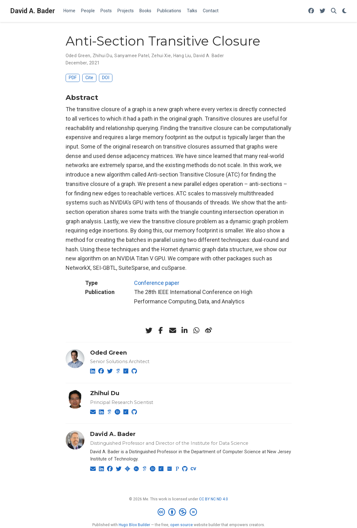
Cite (89, 77)
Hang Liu (182, 55)
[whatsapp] (196, 330)
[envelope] (172, 330)
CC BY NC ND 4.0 (213, 499)
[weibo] (208, 330)
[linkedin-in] (184, 330)
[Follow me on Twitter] (322, 11)
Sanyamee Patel (131, 55)
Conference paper (156, 283)
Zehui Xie (161, 55)
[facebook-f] (160, 330)
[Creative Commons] (178, 512)
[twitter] (149, 330)
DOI (105, 77)
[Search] (334, 11)
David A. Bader (32, 11)
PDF (73, 77)
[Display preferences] (344, 11)
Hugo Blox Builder (134, 525)
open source (181, 525)
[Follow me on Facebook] (311, 11)
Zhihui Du (102, 55)
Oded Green (78, 55)
